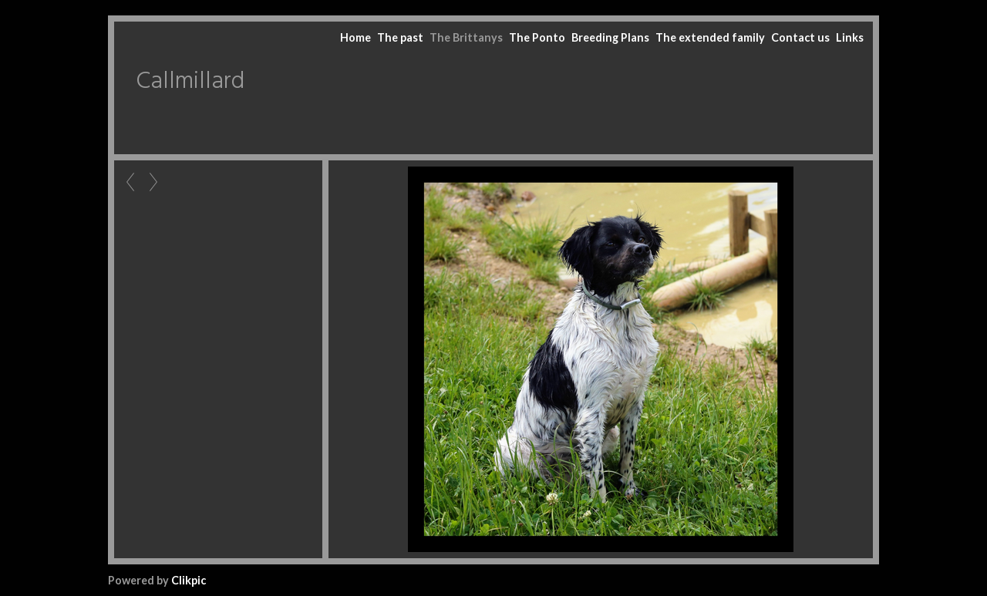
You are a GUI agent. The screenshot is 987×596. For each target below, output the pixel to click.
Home (355, 37)
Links (850, 37)
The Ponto (537, 37)
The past (400, 37)
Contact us (800, 37)
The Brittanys (466, 37)
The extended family (710, 37)
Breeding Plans (610, 37)
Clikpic (188, 580)
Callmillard (190, 81)
